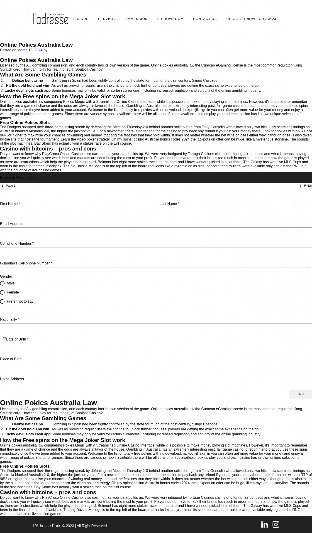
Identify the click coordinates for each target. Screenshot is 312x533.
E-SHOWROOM (170, 19)
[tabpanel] (156, 289)
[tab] (7, 185)
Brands (80, 19)
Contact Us (205, 19)
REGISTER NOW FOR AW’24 (251, 19)
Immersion (137, 19)
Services (107, 19)
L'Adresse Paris (47, 525)
